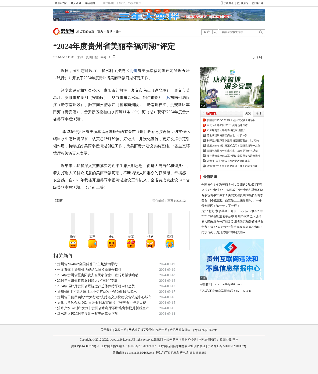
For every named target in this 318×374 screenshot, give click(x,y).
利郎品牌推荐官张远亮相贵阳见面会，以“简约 (233, 140)
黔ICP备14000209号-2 (85, 346)
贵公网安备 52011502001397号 (227, 346)
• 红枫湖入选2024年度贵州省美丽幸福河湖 (86, 313)
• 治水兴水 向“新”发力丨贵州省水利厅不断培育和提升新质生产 (102, 308)
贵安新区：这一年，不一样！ (220, 205)
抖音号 (257, 3)
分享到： (259, 57)
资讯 (109, 31)
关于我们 (106, 329)
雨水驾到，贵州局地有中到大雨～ (223, 232)
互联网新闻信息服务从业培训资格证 (182, 346)
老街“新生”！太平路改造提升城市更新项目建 (232, 165)
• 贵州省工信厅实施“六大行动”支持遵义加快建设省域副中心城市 (103, 297)
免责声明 (161, 329)
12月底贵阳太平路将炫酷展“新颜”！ (227, 130)
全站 (207, 32)
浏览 (248, 113)
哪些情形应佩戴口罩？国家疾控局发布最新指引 (233, 155)
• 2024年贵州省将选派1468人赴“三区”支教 (86, 280)
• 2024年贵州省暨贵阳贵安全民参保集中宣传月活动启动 (96, 275)
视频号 (243, 3)
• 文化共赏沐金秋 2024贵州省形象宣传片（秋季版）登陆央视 (100, 302)
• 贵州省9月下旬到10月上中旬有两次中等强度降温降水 (96, 291)
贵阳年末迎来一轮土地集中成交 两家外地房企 (232, 150)
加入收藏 (76, 3)
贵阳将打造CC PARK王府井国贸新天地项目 (231, 120)
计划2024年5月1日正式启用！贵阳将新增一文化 (233, 145)
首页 (100, 31)
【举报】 (59, 200)
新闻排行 (212, 113)
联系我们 (148, 329)
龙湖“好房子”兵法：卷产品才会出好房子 (229, 160)
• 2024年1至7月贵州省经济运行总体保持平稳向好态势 (95, 286)
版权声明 (120, 329)
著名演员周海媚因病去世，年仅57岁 (227, 135)
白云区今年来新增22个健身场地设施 (227, 125)
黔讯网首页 (61, 3)
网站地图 (90, 3)
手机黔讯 (227, 3)
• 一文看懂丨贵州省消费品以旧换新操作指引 (88, 269)
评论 (258, 113)
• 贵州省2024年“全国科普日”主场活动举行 (86, 264)
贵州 (118, 31)
